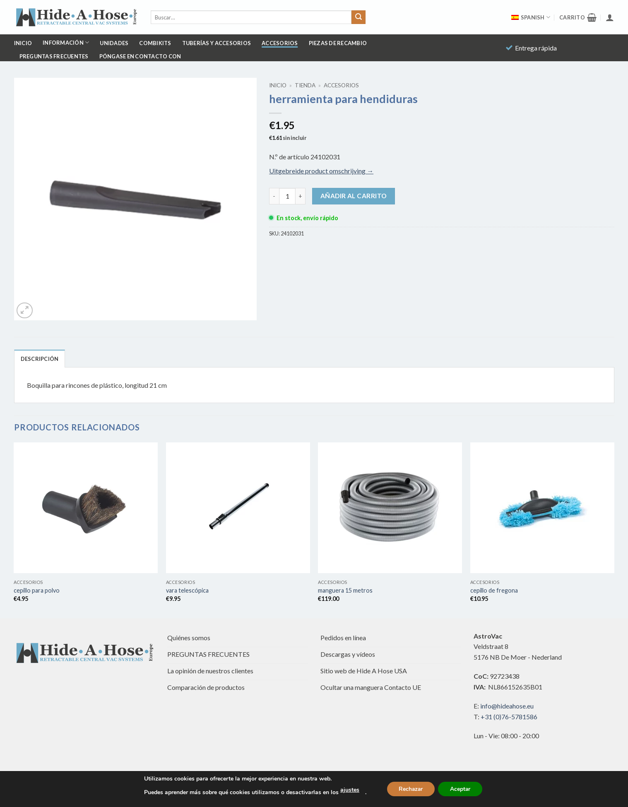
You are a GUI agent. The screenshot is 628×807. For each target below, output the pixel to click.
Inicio (23, 43)
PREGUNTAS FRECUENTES (54, 56)
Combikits (155, 43)
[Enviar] (358, 17)
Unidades (114, 43)
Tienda (305, 85)
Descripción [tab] (40, 358)
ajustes (348, 790)
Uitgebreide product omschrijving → (321, 171)
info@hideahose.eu (507, 706)
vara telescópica (187, 590)
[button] (578, 17)
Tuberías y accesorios (216, 43)
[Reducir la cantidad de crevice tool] (274, 196)
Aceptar (461, 789)
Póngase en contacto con (140, 56)
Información (66, 42)
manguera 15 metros (345, 590)
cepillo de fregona (494, 590)
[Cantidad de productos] (287, 196)
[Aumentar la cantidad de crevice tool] (301, 196)
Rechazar (410, 789)
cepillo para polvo (37, 590)
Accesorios (280, 43)
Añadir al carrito (353, 195)
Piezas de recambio (338, 43)
